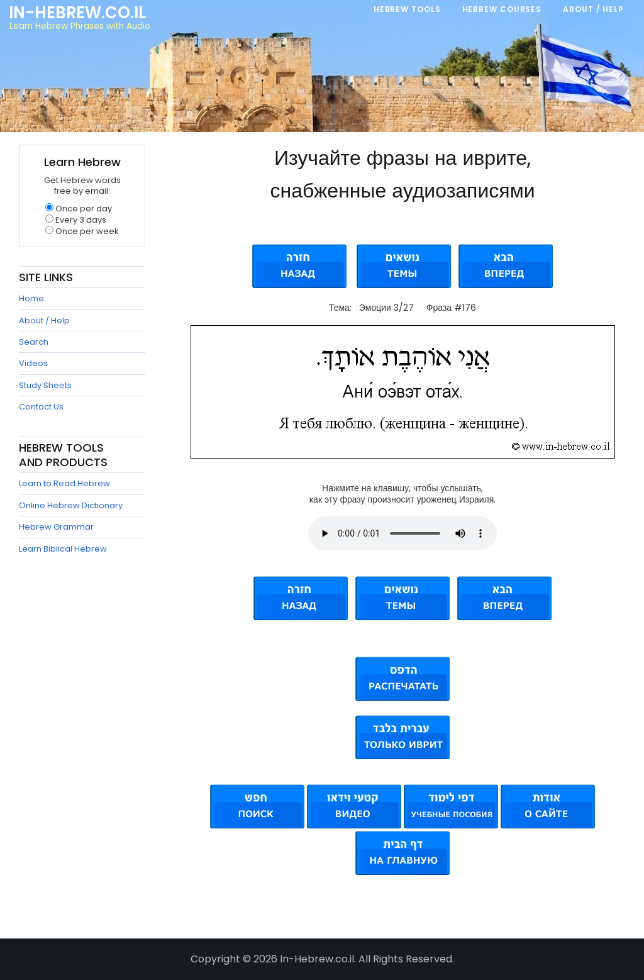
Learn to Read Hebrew (64, 483)
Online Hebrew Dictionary (71, 505)
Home (31, 298)
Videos (33, 363)
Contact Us (41, 407)
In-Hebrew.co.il (77, 12)
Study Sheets (45, 385)
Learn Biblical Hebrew (63, 549)
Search (33, 342)
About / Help (44, 320)
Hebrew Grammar (56, 527)
